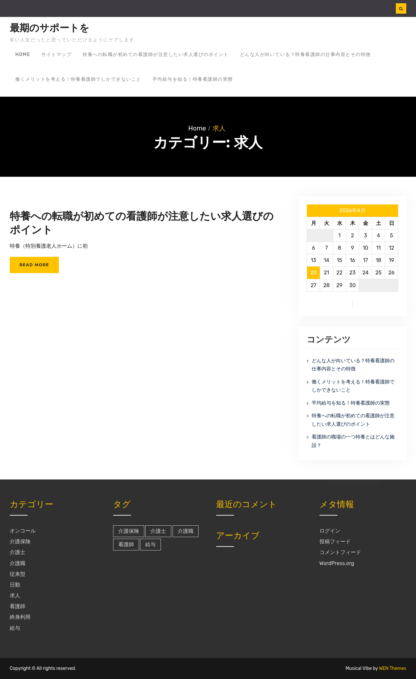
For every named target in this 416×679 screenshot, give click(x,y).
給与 (15, 628)
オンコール (23, 531)
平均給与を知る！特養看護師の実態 (192, 79)
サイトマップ (56, 54)
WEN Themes (392, 668)
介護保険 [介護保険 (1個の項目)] (128, 531)
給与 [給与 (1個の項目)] (150, 544)
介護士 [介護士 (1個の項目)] (158, 531)
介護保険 (20, 541)
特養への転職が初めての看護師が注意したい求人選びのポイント (156, 54)
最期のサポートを (49, 28)
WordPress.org (336, 563)
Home (22, 54)
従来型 (17, 574)
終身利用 (20, 617)
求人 (15, 595)
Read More (34, 264)
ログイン (329, 531)
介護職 (17, 563)
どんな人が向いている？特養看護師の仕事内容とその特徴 (305, 54)
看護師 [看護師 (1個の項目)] (126, 544)
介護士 (17, 552)
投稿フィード (335, 541)
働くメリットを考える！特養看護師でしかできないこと (78, 79)
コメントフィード (340, 552)
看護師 (17, 606)
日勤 (15, 585)
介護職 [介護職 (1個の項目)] (185, 531)
